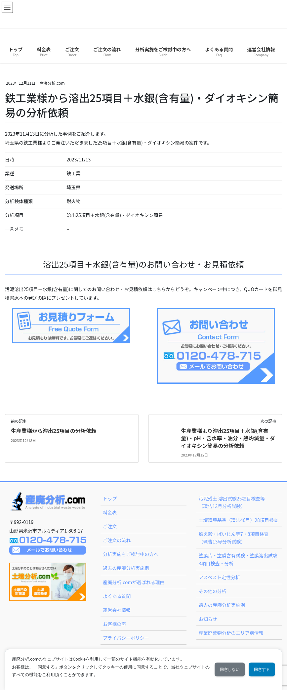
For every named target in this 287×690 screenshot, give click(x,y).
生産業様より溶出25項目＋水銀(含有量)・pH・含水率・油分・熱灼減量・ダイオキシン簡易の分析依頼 (228, 438)
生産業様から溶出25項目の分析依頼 (54, 431)
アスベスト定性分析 (219, 577)
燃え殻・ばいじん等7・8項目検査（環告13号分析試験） (234, 538)
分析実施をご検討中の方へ (130, 554)
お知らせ (208, 619)
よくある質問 (117, 596)
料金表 (110, 512)
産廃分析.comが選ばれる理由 (133, 582)
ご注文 (110, 526)
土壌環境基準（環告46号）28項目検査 (238, 520)
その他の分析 (212, 591)
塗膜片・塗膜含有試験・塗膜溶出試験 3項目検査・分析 (238, 559)
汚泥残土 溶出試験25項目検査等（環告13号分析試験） (232, 502)
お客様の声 (114, 624)
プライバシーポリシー (126, 637)
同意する (260, 669)
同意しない (225, 669)
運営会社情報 (117, 610)
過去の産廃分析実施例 (126, 568)
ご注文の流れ (117, 540)
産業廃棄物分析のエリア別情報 (231, 632)
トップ (110, 498)
